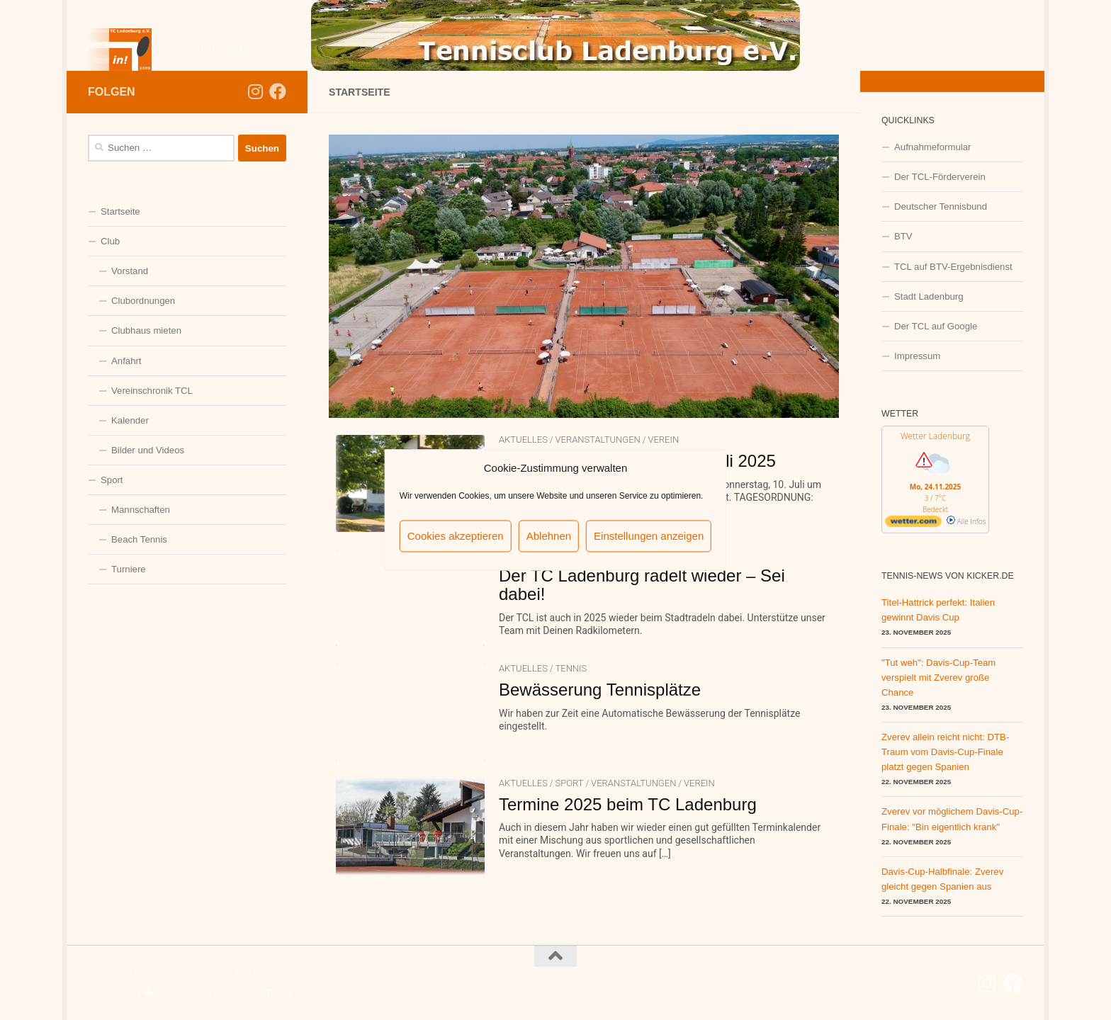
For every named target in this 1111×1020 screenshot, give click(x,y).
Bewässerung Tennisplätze (600, 689)
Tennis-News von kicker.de (947, 576)
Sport (569, 783)
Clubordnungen (143, 300)
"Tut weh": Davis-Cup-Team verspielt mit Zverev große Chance (938, 677)
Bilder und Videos (147, 450)
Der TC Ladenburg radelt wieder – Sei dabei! (642, 585)
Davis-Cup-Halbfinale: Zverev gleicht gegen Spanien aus (942, 879)
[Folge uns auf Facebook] (277, 91)
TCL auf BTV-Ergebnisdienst (953, 266)
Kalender (130, 420)
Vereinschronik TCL (152, 390)
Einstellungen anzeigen (649, 536)
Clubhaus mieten (146, 330)
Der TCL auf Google (935, 326)
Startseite (120, 211)
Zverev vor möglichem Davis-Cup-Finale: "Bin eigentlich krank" (951, 819)
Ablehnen (548, 536)
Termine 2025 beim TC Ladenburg (628, 804)
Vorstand (129, 271)
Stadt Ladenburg (929, 296)
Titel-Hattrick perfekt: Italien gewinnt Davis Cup (938, 610)
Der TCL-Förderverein (940, 176)
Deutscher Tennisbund (940, 206)
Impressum (917, 356)
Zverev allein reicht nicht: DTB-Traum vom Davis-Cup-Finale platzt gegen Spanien (945, 752)
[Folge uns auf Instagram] (255, 91)
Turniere (128, 569)
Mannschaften (140, 509)
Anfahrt (126, 361)
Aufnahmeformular (932, 147)
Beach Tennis (139, 539)
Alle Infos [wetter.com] (966, 521)
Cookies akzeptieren (455, 536)
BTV (903, 236)
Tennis (571, 668)
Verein (663, 439)
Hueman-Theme (261, 992)
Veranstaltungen (597, 439)
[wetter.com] (913, 524)
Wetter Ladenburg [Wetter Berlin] (935, 436)
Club (110, 241)
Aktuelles (523, 439)
